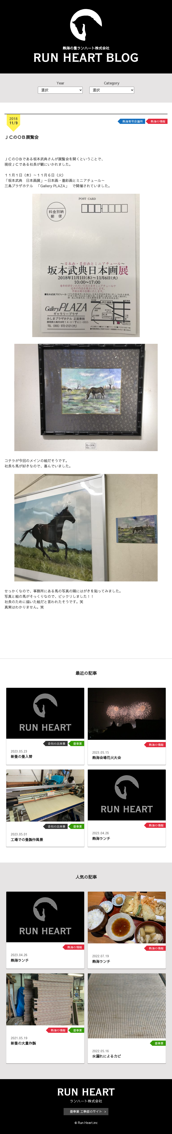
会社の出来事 (56, 743)
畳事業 (77, 743)
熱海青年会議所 (133, 121)
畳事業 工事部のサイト (86, 1111)
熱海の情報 (158, 121)
